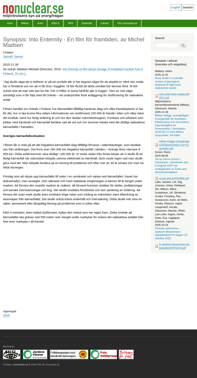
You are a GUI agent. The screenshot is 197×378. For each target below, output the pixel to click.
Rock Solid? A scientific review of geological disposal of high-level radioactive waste (169, 83)
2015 (6, 315)
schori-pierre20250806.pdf (174, 178)
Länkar (105, 23)
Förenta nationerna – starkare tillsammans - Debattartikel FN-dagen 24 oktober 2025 (171, 233)
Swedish (187, 7)
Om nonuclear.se (127, 23)
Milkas (25, 23)
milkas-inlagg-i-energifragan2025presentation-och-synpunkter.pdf (174, 145)
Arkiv (40, 23)
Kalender (87, 23)
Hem (10, 23)
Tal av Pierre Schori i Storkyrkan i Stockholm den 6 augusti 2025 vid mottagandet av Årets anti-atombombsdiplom (172, 166)
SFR (70, 23)
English (175, 7)
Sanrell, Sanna (13, 56)
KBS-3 (55, 23)
